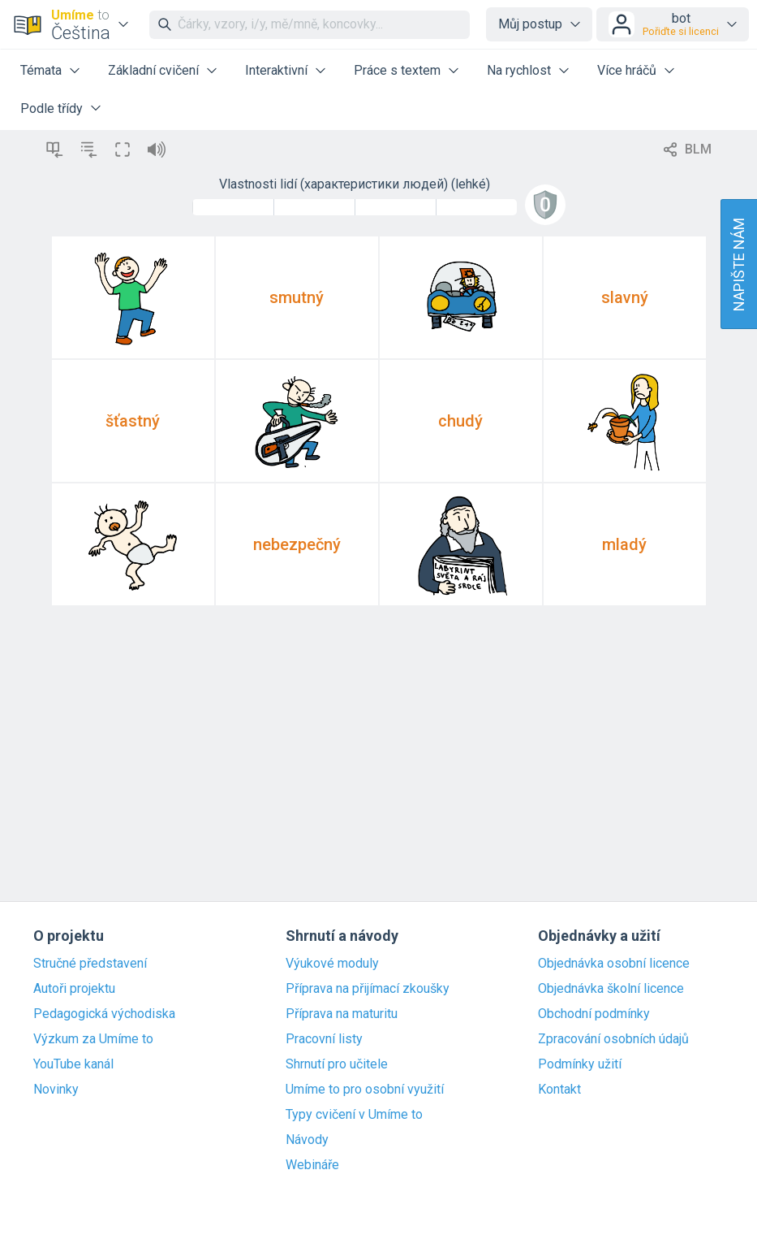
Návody (307, 1140)
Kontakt (559, 1089)
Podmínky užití (580, 1064)
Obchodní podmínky (594, 1014)
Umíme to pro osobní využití (365, 1089)
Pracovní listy (324, 1039)
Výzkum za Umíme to (93, 1039)
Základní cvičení (153, 70)
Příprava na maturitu (342, 1014)
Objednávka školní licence (611, 989)
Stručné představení (90, 963)
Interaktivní (276, 70)
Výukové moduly (332, 963)
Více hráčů (626, 70)
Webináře (312, 1165)
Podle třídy (51, 108)
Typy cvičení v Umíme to (354, 1114)
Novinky (56, 1089)
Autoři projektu (74, 989)
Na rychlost (519, 70)
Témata (41, 70)
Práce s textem (397, 70)
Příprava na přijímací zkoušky (367, 989)
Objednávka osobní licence (614, 963)
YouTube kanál (73, 1064)
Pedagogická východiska (104, 1014)
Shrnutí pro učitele (337, 1064)
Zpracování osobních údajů (613, 1039)
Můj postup (530, 24)
